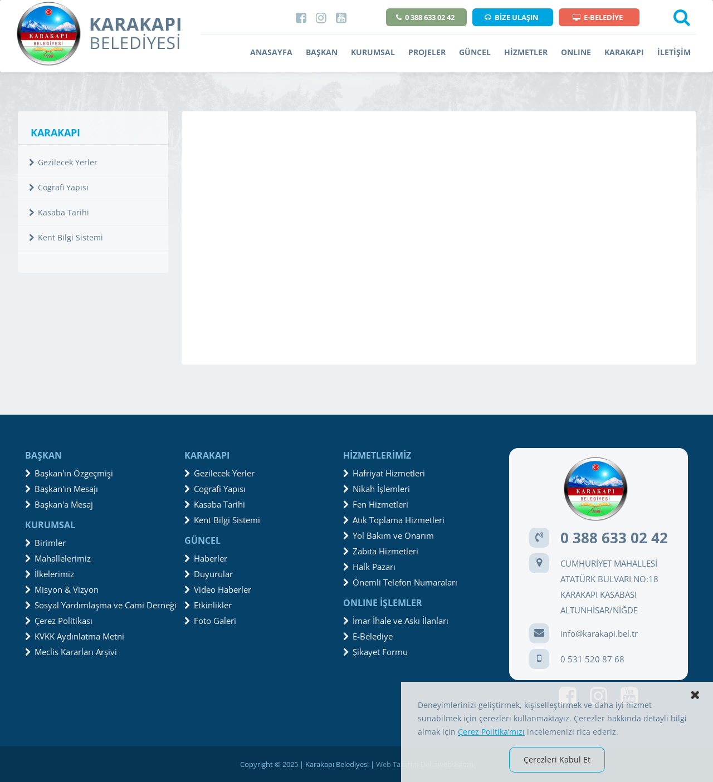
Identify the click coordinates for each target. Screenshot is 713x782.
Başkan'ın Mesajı (61, 488)
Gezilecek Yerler (63, 162)
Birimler (45, 542)
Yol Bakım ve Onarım (388, 535)
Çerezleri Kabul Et (557, 759)
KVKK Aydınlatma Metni (74, 636)
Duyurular (208, 573)
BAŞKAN (322, 52)
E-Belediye (368, 636)
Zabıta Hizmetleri (380, 551)
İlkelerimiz (49, 573)
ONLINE (576, 52)
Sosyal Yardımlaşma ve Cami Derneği (101, 605)
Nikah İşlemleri (376, 488)
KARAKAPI (624, 52)
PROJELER (427, 52)
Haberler (205, 558)
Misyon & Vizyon (62, 589)
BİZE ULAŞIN (512, 17)
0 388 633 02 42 (425, 17)
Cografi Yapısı (59, 187)
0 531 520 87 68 (592, 659)
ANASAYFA (271, 52)
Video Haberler (217, 589)
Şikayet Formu (375, 651)
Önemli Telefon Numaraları (400, 582)
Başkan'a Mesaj (59, 504)
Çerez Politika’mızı (491, 731)
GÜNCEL (475, 52)
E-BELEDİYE (598, 17)
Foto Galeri (210, 620)
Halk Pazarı (369, 566)
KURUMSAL (373, 52)
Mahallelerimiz (58, 558)
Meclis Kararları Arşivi (71, 651)
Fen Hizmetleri (375, 504)
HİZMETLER (526, 52)
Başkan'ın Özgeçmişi (69, 473)
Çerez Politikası (58, 620)
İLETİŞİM (674, 52)
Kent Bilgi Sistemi (66, 237)
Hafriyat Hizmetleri (384, 473)
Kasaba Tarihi (59, 212)
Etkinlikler (208, 605)
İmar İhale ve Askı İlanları (395, 620)
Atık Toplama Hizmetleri (394, 519)
